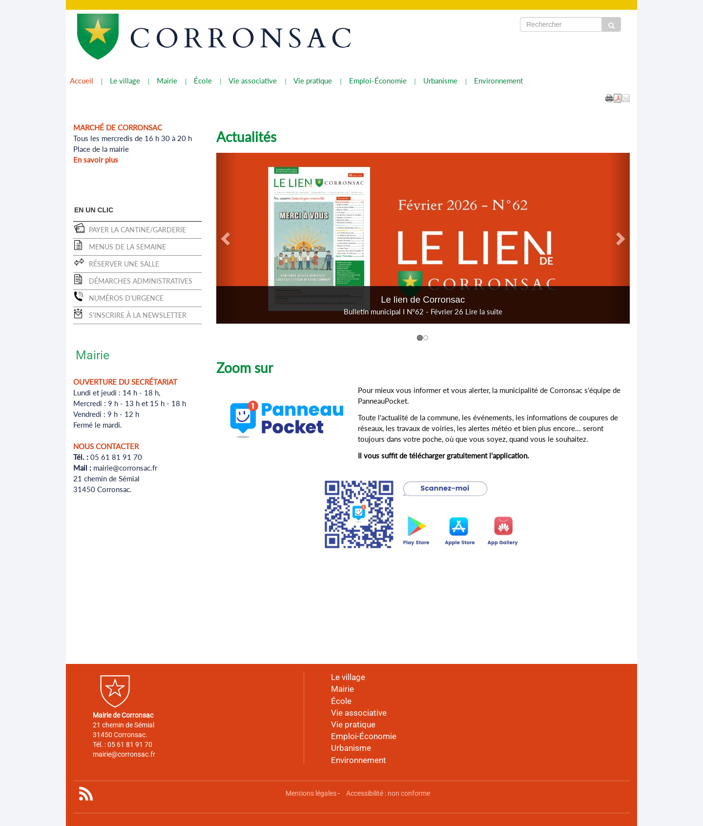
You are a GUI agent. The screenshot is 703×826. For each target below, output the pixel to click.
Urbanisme (440, 80)
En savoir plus (95, 159)
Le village (125, 80)
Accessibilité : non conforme (388, 793)
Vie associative (252, 80)
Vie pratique (312, 80)
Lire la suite (483, 311)
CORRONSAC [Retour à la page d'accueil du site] (243, 39)
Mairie (167, 80)
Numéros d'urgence (126, 298)
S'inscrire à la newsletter (137, 315)
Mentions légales (311, 793)
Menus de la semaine (127, 247)
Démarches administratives (140, 281)
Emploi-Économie (378, 80)
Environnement (498, 80)
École (203, 80)
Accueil (81, 80)
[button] (626, 98)
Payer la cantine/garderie (137, 230)
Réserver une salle (124, 264)
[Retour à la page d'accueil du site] (120, 36)
